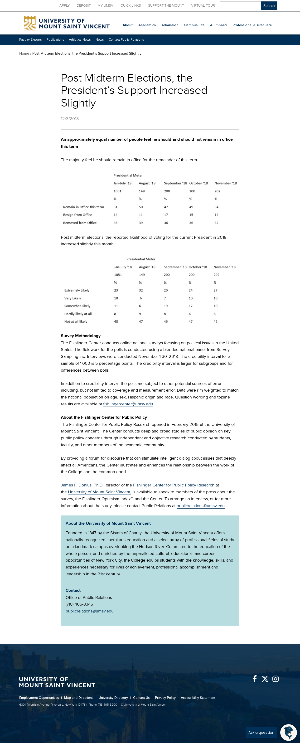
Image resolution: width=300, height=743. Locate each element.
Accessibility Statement (198, 698)
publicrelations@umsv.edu (201, 505)
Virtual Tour (203, 5)
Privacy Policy (167, 698)
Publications (55, 40)
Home (24, 53)
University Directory (115, 698)
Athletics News (80, 40)
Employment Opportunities (40, 698)
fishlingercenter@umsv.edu (128, 404)
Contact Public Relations (126, 40)
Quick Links (131, 5)
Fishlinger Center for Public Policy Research (173, 485)
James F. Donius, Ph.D (82, 485)
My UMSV (105, 5)
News (100, 40)
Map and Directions (80, 698)
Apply (64, 5)
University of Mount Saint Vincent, (99, 492)
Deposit (84, 5)
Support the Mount (166, 5)
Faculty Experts (30, 40)
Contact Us (143, 698)
